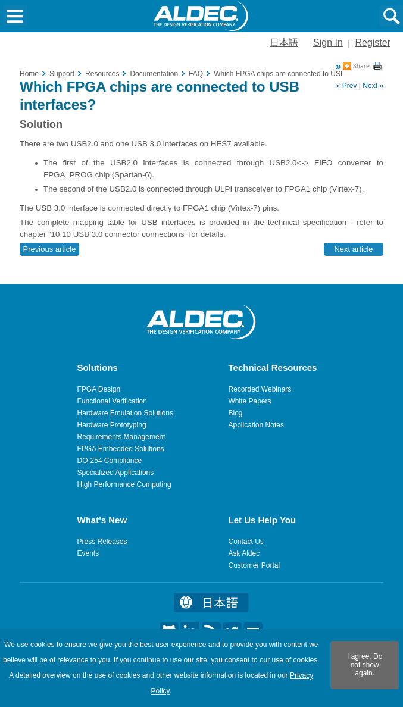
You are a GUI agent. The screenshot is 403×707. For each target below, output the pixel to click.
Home (29, 74)
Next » (373, 86)
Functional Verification (112, 401)
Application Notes (256, 425)
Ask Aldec (244, 553)
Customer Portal (254, 565)
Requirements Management (121, 437)
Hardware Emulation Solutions (125, 413)
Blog (236, 413)
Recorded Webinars (260, 389)
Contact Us (246, 541)
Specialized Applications (115, 472)
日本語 (284, 42)
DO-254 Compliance (109, 460)
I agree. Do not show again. (364, 664)
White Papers (250, 401)
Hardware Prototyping (111, 425)
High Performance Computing (124, 484)
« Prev (346, 86)
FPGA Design (99, 389)
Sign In (328, 42)
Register (372, 42)
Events (88, 553)
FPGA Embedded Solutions (120, 449)
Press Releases (102, 541)
